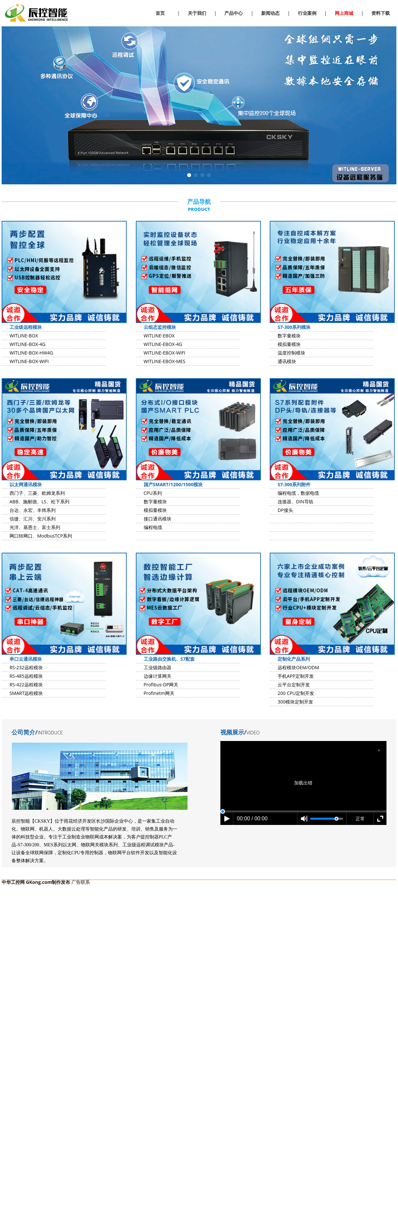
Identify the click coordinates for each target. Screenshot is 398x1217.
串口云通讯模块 (26, 659)
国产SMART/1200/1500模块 (173, 484)
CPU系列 (153, 493)
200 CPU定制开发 (296, 693)
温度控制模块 (291, 353)
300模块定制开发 (295, 702)
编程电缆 (153, 527)
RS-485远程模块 (26, 676)
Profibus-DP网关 (161, 684)
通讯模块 (287, 361)
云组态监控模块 (160, 327)
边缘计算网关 (157, 676)
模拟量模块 (289, 344)
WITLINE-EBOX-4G (163, 344)
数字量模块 (289, 335)
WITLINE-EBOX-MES (165, 361)
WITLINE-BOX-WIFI (29, 361)
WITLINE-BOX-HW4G (31, 353)
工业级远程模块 (26, 327)
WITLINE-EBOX (159, 335)
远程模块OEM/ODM (298, 667)
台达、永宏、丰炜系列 (33, 510)
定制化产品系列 (294, 659)
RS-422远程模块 (26, 684)
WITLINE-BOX (24, 335)
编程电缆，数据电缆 (298, 493)
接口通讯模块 (157, 519)
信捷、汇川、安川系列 (33, 519)
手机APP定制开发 (296, 676)
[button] (189, 175)
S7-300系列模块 (294, 327)
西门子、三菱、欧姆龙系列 (37, 493)
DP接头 (285, 510)
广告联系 (80, 882)
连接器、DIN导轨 (295, 501)
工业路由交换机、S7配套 (169, 659)
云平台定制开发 (294, 684)
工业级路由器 (157, 667)
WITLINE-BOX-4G (27, 344)
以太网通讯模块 (26, 484)
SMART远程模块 (26, 693)
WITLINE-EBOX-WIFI (165, 353)
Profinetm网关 (159, 693)
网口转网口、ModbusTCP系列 (41, 536)
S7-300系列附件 (294, 484)
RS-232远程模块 (26, 667)
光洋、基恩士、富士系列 (35, 527)
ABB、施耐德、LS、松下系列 (39, 501)
